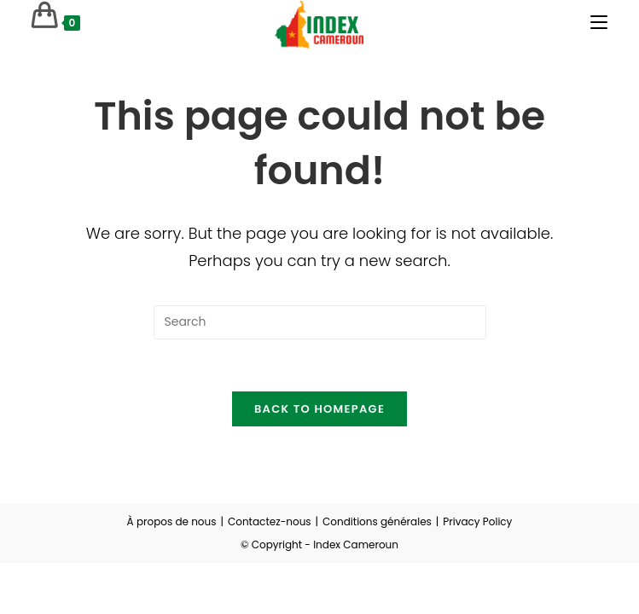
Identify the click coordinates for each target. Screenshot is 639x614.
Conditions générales (377, 521)
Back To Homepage (319, 409)
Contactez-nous (269, 521)
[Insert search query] (320, 322)
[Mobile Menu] (598, 22)
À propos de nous (172, 521)
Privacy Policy (477, 521)
